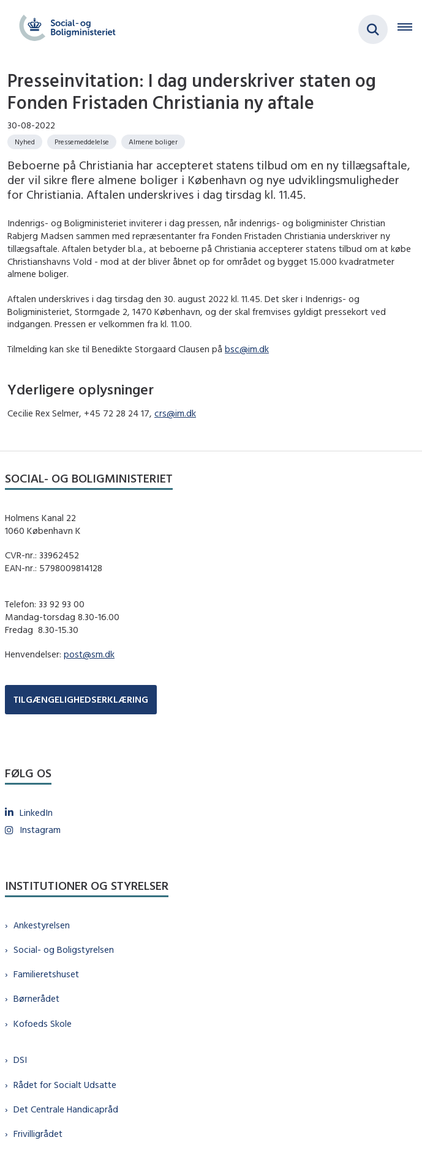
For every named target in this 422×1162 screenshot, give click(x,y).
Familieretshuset (46, 974)
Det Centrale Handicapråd (65, 1109)
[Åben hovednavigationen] (410, 29)
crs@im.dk (175, 413)
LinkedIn (36, 812)
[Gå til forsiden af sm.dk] (63, 29)
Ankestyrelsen (41, 925)
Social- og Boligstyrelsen (63, 949)
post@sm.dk (89, 654)
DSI (20, 1059)
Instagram (40, 829)
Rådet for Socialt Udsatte (64, 1084)
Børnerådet (36, 998)
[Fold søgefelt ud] (373, 29)
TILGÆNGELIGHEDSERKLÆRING (80, 699)
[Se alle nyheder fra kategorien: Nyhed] (24, 142)
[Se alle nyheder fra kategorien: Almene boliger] (153, 142)
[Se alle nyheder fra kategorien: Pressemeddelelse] (81, 142)
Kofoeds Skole (42, 1023)
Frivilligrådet (37, 1133)
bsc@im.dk (247, 349)
